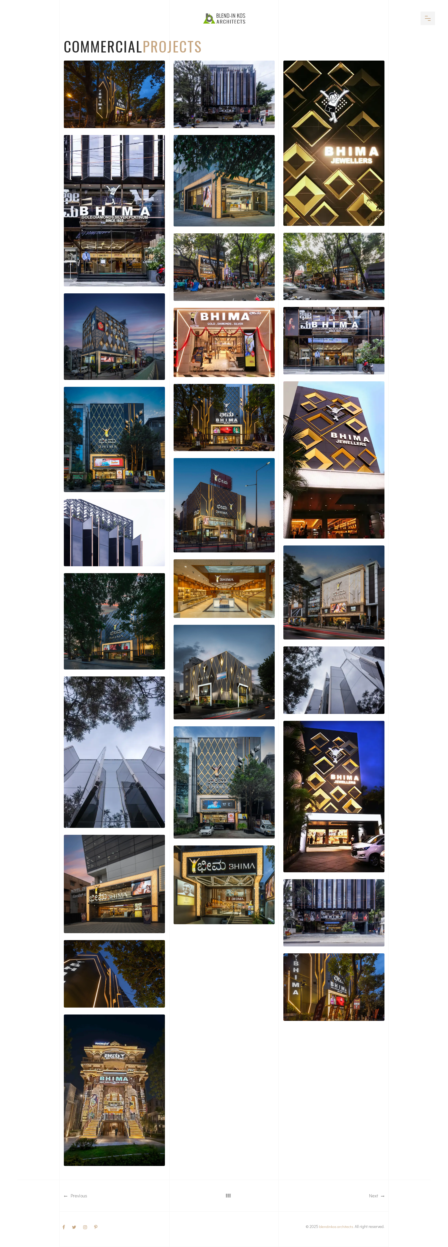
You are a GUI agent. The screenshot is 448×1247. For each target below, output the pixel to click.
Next (376, 1195)
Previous (75, 1195)
